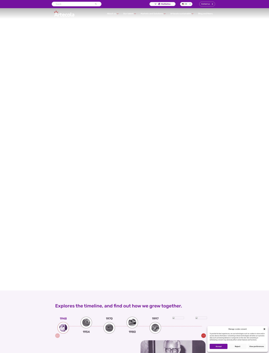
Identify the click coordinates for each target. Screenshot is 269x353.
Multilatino (162, 4)
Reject (237, 346)
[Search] (96, 4)
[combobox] (73, 4)
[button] (264, 329)
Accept (219, 346)
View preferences (256, 346)
